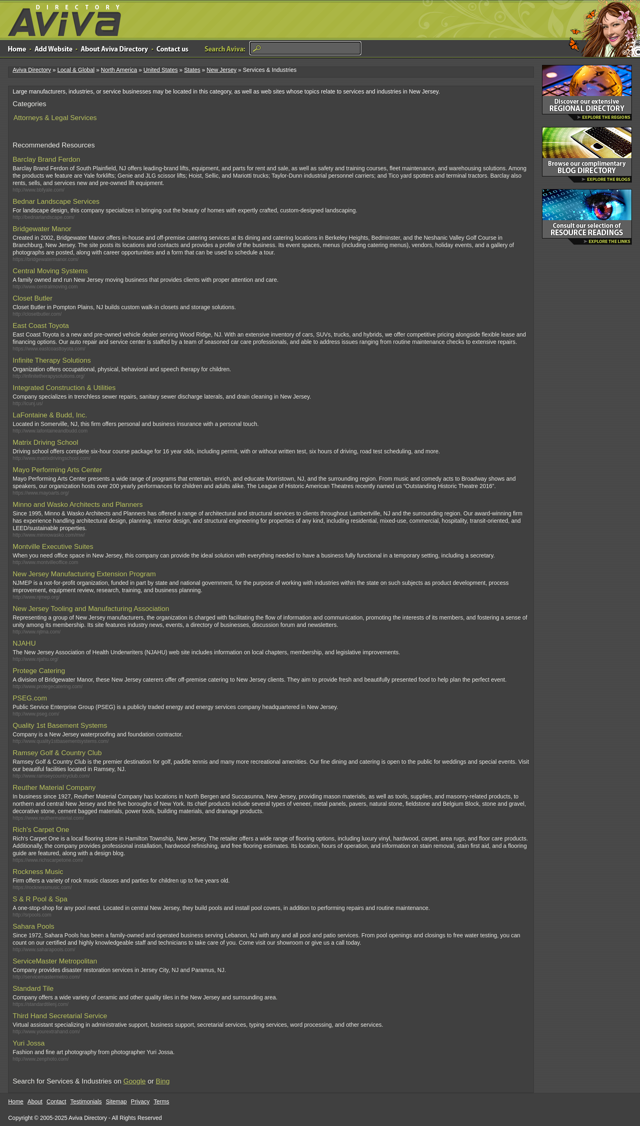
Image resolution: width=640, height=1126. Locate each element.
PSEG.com (30, 698)
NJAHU (24, 643)
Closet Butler (32, 298)
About (34, 1101)
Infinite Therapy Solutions (52, 360)
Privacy (140, 1101)
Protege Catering (39, 671)
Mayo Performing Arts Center (57, 470)
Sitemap (116, 1101)
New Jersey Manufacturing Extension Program (84, 574)
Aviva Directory (61, 18)
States (192, 70)
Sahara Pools (33, 926)
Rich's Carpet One (41, 830)
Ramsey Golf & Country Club (57, 753)
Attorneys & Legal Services (55, 118)
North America (119, 70)
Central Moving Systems (50, 271)
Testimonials (86, 1101)
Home (15, 1101)
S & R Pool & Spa (40, 899)
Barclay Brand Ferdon (46, 159)
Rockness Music (38, 872)
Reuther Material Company (54, 788)
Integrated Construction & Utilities (64, 388)
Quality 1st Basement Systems (60, 725)
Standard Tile (33, 988)
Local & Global (75, 70)
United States (160, 70)
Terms (161, 1101)
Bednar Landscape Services (56, 201)
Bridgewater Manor (42, 229)
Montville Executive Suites (53, 547)
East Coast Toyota (41, 326)
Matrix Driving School (45, 442)
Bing (163, 1081)
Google (134, 1081)
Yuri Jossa (28, 1043)
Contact (56, 1101)
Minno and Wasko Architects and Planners (78, 504)
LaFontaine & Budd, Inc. (50, 415)
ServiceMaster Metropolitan (55, 961)
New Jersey (221, 70)
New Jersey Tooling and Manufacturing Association (91, 609)
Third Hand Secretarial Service (60, 1016)
